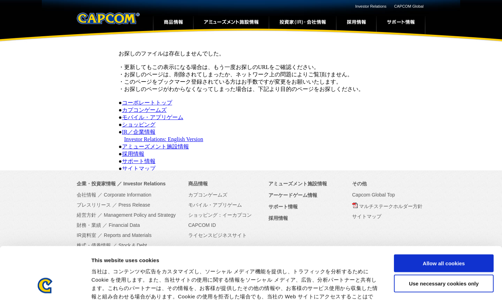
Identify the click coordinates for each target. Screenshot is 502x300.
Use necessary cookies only (444, 237)
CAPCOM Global (409, 6)
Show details (366, 286)
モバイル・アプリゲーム (152, 117)
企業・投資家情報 (96, 183)
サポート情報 (138, 161)
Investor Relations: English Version (163, 139)
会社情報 (86, 195)
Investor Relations (371, 6)
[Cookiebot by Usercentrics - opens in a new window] (45, 286)
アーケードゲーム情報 (292, 195)
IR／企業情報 (138, 132)
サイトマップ (138, 168)
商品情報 (198, 183)
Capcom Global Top (373, 195)
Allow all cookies (444, 217)
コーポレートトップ (147, 103)
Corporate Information (127, 195)
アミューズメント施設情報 (155, 146)
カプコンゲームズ (144, 110)
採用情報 (133, 154)
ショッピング (138, 125)
